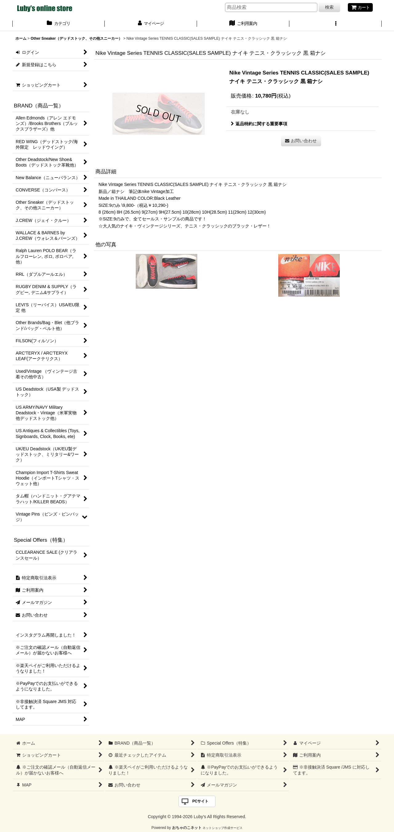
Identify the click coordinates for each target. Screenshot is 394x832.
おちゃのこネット (187, 828)
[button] (335, 24)
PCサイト (200, 801)
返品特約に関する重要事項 (259, 123)
